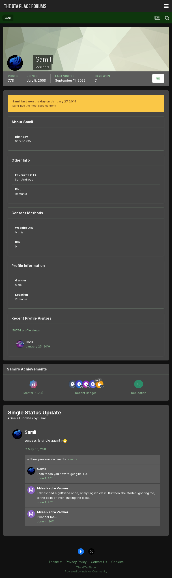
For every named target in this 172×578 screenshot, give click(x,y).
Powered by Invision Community (86, 571)
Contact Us (99, 562)
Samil (30, 432)
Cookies (117, 562)
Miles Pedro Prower (52, 488)
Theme (55, 562)
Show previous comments (52, 459)
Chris (29, 342)
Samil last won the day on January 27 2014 (44, 101)
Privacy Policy (76, 562)
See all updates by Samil (27, 418)
